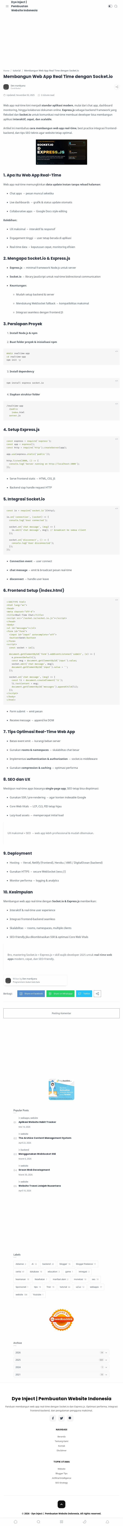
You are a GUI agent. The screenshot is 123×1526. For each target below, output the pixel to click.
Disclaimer (61, 1450)
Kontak (61, 1446)
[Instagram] (70, 1418)
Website (61, 1469)
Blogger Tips (61, 1473)
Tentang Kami (61, 1441)
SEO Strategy (61, 1483)
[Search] (115, 6)
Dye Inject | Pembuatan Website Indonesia (24, 6)
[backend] (25, 1150)
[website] (34, 1118)
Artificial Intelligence (61, 1478)
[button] (110, 6)
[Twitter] (61, 1418)
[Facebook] (52, 1418)
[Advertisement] (61, 38)
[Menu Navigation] (7, 6)
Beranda (61, 1437)
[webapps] (25, 1118)
